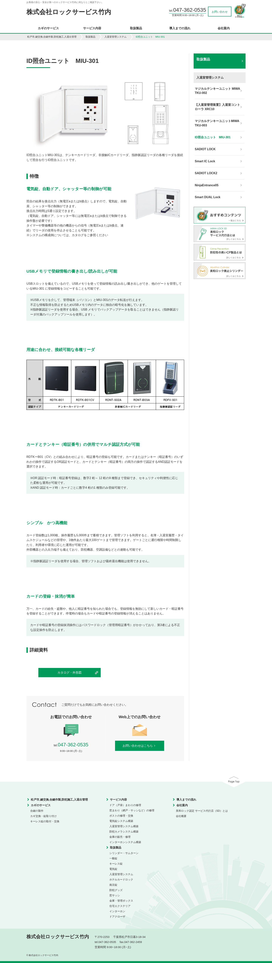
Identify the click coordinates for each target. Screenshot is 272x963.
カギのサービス (48, 28)
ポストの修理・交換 (121, 815)
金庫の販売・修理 (120, 836)
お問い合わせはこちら (140, 745)
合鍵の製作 (36, 810)
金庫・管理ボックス (121, 900)
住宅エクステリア (120, 905)
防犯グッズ (116, 890)
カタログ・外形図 (69, 672)
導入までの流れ (179, 28)
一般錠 (113, 858)
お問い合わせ (220, 11)
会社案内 (224, 28)
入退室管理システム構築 (123, 826)
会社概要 (181, 816)
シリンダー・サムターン (123, 853)
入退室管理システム (115, 36)
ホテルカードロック (121, 879)
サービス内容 (92, 28)
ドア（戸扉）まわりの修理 (125, 805)
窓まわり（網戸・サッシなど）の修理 (131, 810)
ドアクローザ (117, 916)
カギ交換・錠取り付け (43, 816)
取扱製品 (136, 28)
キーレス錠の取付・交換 (44, 821)
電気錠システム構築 (121, 820)
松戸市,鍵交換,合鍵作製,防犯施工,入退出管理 (51, 36)
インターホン (117, 911)
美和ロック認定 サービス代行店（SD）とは (202, 810)
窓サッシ (114, 895)
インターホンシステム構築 (125, 842)
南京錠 (113, 884)
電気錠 (113, 868)
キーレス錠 (116, 863)
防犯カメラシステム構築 (123, 831)
